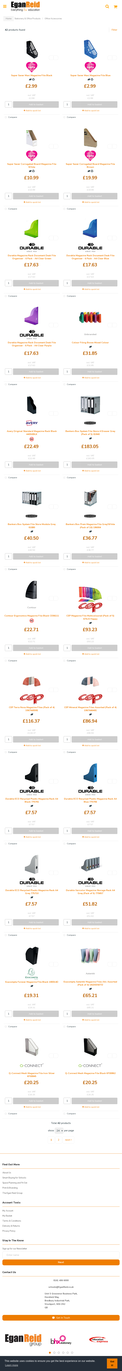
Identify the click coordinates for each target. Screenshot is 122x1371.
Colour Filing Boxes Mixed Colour (90, 342)
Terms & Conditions (11, 1220)
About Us (6, 1172)
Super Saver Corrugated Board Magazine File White (31, 166)
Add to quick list (32, 110)
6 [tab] (72, 1353)
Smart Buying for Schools (14, 1177)
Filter (114, 30)
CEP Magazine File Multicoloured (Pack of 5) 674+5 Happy (90, 617)
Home (8, 18)
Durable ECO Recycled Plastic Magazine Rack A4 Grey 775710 (31, 892)
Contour (31, 607)
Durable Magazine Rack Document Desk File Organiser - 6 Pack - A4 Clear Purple (32, 344)
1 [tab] (50, 1353)
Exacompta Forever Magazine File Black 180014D (31, 981)
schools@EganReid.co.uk (61, 1287)
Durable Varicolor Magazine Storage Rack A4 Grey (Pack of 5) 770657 (90, 892)
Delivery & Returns (11, 1226)
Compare (10, 117)
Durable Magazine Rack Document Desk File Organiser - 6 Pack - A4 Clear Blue (90, 257)
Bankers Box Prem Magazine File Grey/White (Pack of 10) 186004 (90, 526)
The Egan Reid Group (12, 1193)
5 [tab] (68, 1353)
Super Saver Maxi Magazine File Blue (90, 75)
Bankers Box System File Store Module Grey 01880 (32, 526)
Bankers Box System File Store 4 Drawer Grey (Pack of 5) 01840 (90, 433)
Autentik (90, 973)
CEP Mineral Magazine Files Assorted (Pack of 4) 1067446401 (90, 709)
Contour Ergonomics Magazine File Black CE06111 (31, 615)
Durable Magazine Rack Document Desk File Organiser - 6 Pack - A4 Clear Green (32, 257)
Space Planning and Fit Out (14, 1182)
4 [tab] (63, 1353)
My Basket (7, 1215)
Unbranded (90, 334)
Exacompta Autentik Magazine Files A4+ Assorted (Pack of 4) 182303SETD (90, 983)
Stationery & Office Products (27, 18)
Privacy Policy (8, 1231)
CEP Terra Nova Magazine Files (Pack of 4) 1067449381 (32, 709)
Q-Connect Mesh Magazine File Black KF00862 (90, 1073)
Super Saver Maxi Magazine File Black (31, 75)
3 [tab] (59, 1353)
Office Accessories (53, 18)
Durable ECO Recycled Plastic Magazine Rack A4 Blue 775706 (90, 800)
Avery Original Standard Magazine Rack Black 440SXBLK (32, 433)
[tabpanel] (23, 1340)
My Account (7, 1210)
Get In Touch (61, 1317)
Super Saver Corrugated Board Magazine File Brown (90, 166)
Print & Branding (10, 1187)
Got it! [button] (112, 1363)
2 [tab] (54, 1353)
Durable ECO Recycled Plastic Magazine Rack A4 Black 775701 (31, 800)
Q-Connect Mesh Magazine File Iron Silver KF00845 (32, 1075)
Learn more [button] (11, 1365)
